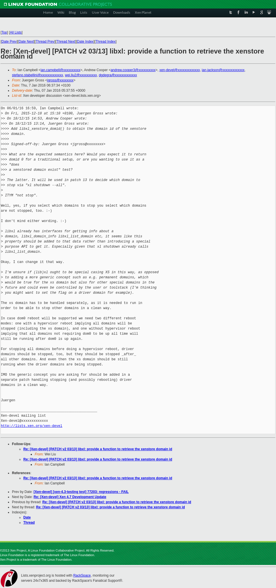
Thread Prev (45, 42)
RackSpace (81, 575)
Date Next (26, 42)
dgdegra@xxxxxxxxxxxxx (118, 75)
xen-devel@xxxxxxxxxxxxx (179, 70)
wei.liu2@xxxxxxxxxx (81, 75)
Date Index (85, 42)
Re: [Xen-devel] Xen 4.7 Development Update (70, 497)
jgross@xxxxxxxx (60, 80)
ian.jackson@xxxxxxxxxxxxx (223, 70)
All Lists (16, 32)
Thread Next (65, 42)
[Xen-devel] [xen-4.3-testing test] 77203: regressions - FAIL (81, 492)
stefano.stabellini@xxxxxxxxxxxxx (37, 75)
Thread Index (106, 42)
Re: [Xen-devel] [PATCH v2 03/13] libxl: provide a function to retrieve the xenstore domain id (97, 449)
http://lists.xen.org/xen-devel (31, 425)
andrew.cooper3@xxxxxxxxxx (133, 70)
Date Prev (9, 42)
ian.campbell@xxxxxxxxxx (61, 70)
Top (4, 32)
